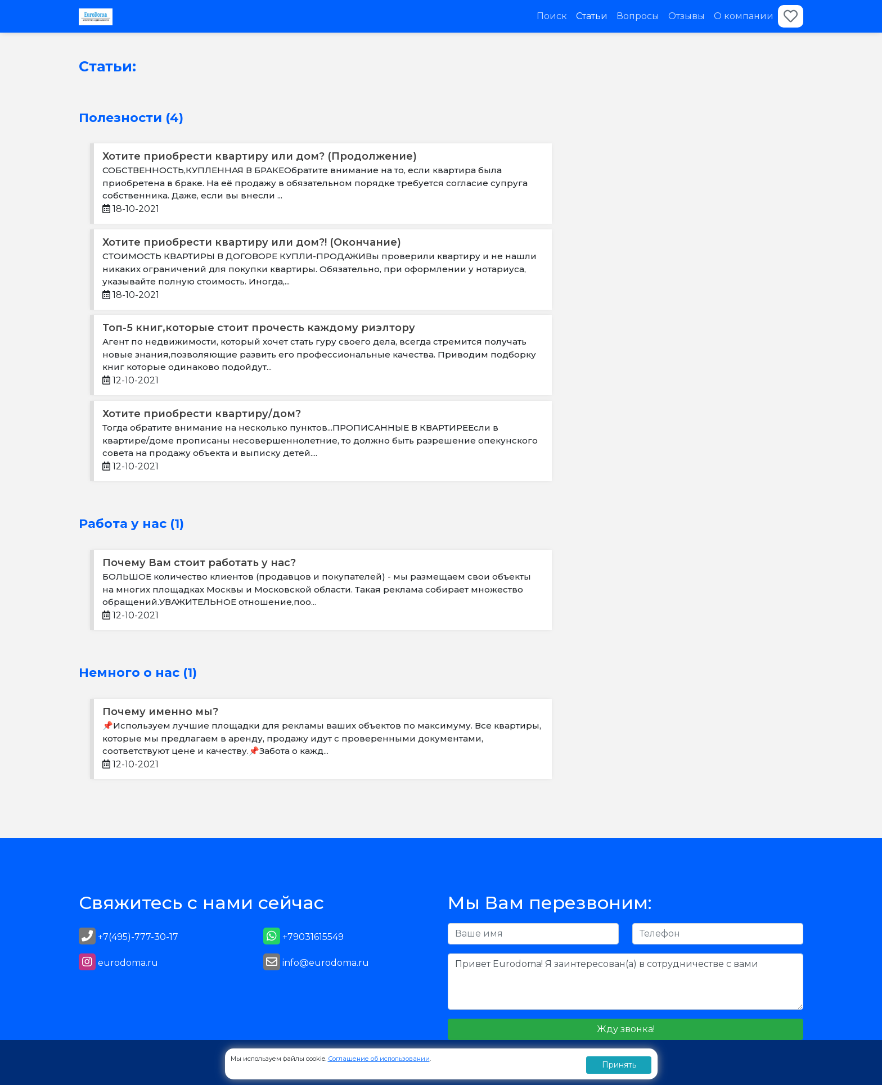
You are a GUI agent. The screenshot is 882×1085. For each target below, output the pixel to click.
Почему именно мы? (160, 712)
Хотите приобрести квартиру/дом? (201, 414)
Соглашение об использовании (379, 1059)
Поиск (552, 16)
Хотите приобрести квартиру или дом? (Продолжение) (259, 156)
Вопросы (637, 16)
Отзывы (686, 16)
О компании (743, 16)
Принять (619, 1065)
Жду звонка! (626, 1029)
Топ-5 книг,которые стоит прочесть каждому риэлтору (258, 328)
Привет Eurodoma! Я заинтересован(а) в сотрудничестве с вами (625, 981)
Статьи (592, 16)
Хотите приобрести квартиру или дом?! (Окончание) (251, 242)
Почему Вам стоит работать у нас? (199, 563)
